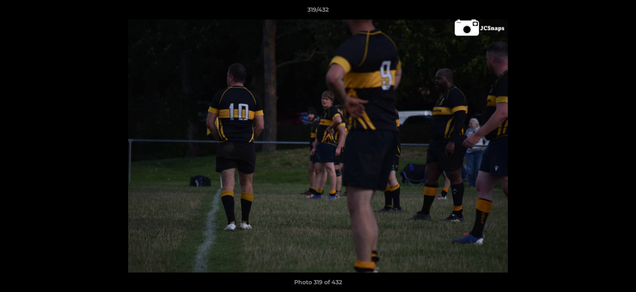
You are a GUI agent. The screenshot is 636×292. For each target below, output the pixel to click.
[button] (621, 11)
